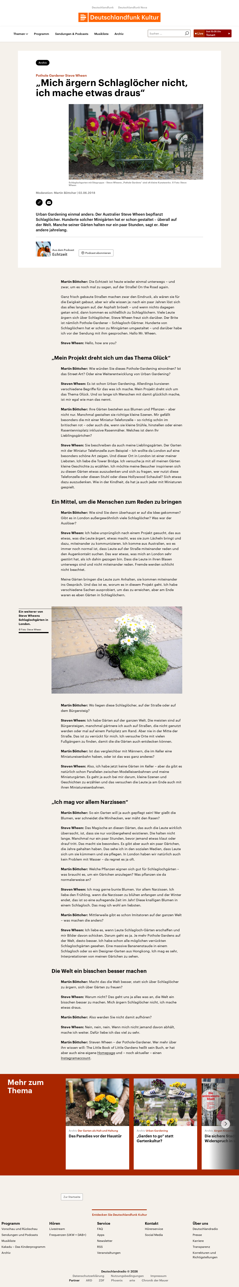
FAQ (100, 1228)
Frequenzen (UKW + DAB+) (67, 1234)
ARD (89, 1280)
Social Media (154, 1234)
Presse (197, 1234)
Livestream (57, 1228)
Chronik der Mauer (155, 1280)
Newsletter (104, 1240)
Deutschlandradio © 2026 (119, 1271)
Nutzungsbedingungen (127, 1275)
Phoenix (117, 1280)
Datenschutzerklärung (88, 1275)
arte (132, 1280)
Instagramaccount (75, 1058)
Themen (19, 33)
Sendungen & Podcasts (71, 33)
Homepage (106, 1053)
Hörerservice (154, 1228)
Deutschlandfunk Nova (132, 7)
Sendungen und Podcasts (19, 1234)
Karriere (198, 1240)
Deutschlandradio (205, 1228)
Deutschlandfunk (103, 7)
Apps (100, 1234)
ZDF (101, 1280)
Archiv (119, 33)
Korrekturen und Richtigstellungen (205, 1255)
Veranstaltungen (109, 1252)
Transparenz (201, 1246)
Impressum (158, 1275)
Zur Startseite (71, 1196)
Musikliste (101, 33)
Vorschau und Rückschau (19, 1228)
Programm (41, 33)
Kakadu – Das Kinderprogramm (23, 1246)
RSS (100, 1246)
